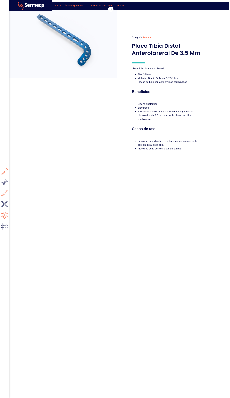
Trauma (147, 37)
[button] (75, 5)
